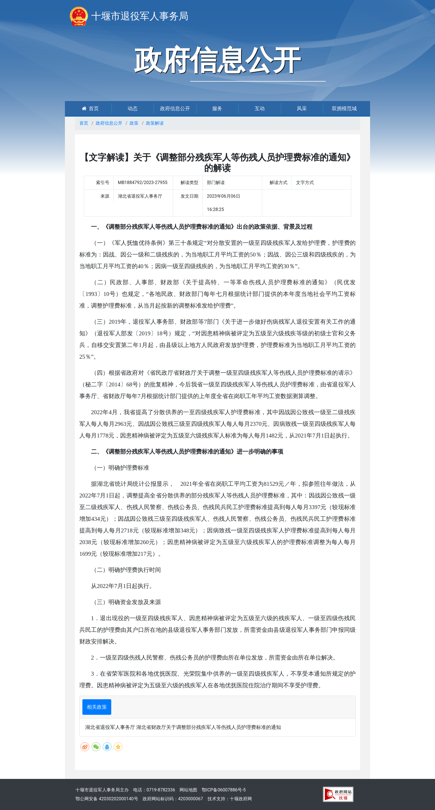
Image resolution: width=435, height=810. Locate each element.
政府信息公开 (175, 108)
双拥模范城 (344, 108)
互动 (260, 108)
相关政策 (97, 707)
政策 (134, 123)
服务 (217, 108)
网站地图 (188, 790)
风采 (302, 108)
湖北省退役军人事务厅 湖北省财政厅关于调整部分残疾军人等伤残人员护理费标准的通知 (183, 727)
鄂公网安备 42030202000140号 (106, 798)
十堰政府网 (241, 798)
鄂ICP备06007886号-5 (224, 790)
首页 (90, 108)
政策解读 (155, 123)
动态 (133, 108)
